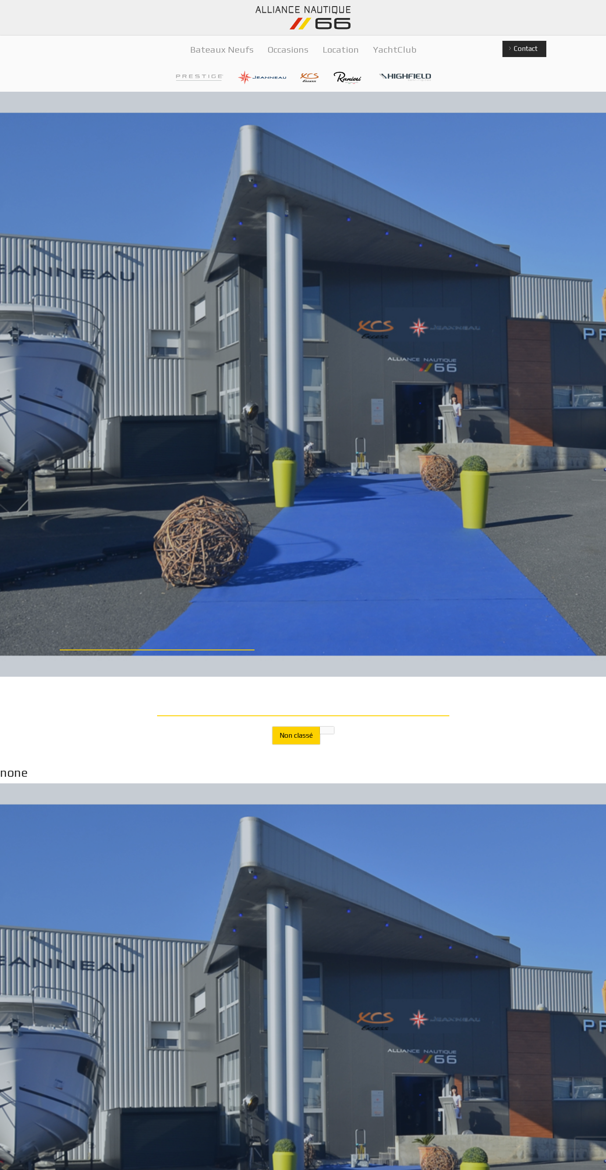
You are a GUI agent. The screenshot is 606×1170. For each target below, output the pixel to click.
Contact (523, 49)
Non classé (296, 735)
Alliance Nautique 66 (303, 17)
